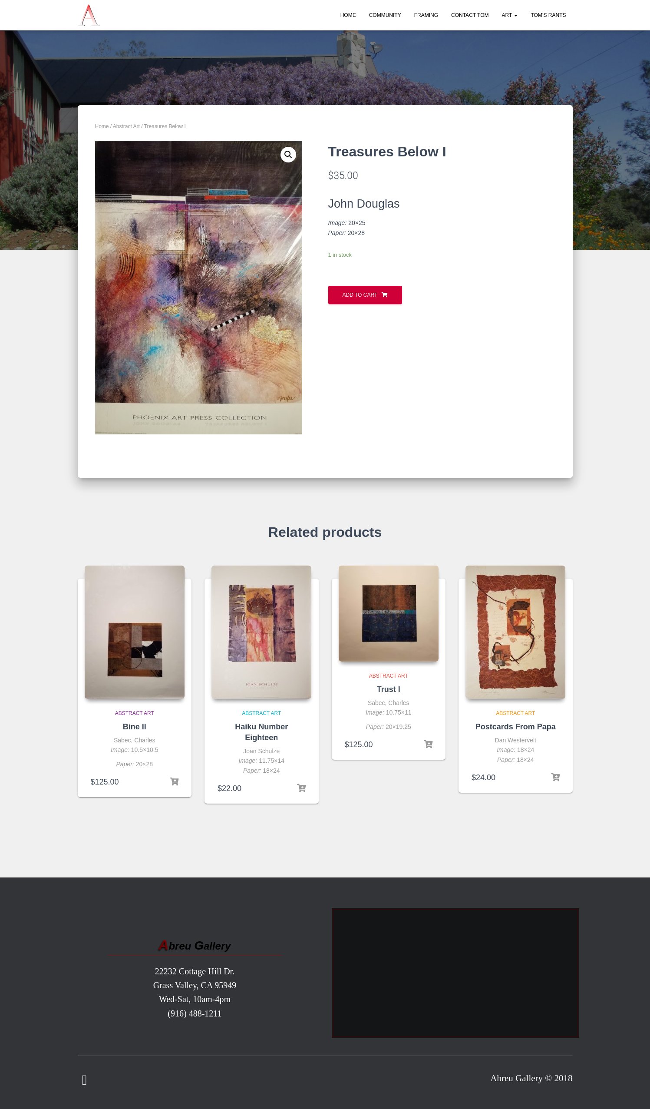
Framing (426, 15)
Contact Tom (469, 15)
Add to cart (360, 295)
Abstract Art (126, 126)
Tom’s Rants (548, 15)
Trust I (388, 689)
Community (385, 15)
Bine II (134, 726)
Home (348, 15)
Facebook (85, 1080)
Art (510, 15)
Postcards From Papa (515, 726)
